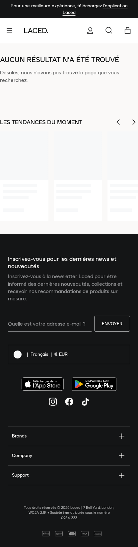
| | (41, 354)
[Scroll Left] (118, 122)
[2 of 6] (78, 176)
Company (69, 455)
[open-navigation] (12, 30)
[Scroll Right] (134, 122)
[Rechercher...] (109, 30)
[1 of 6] (24, 176)
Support (69, 475)
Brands (69, 436)
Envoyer (112, 324)
